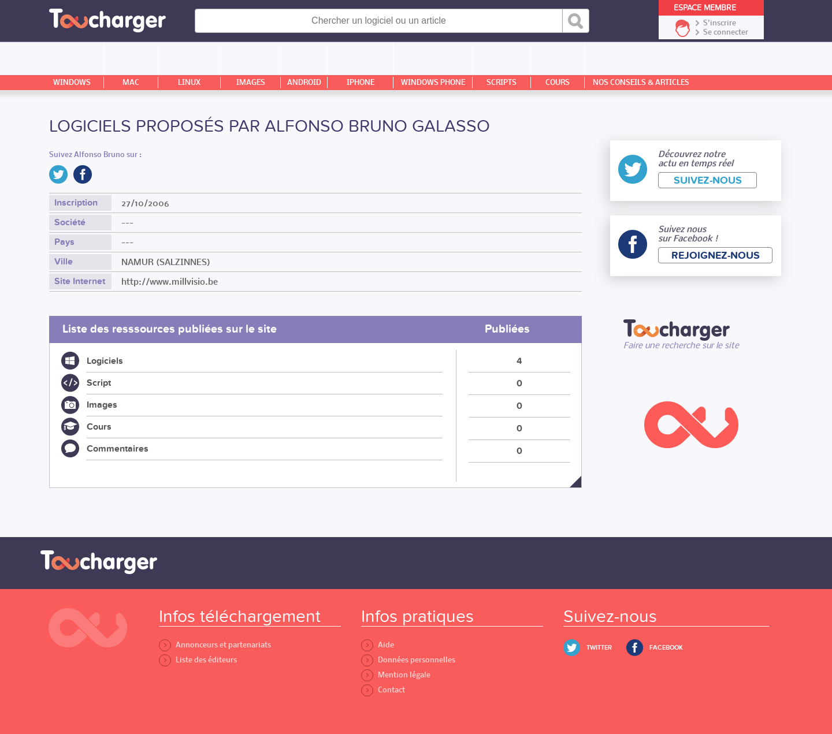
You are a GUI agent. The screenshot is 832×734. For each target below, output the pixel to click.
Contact (383, 689)
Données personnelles (408, 659)
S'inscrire (719, 23)
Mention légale (395, 674)
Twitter (599, 647)
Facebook (666, 647)
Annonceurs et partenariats (215, 644)
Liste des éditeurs (198, 659)
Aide (377, 644)
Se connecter (725, 32)
